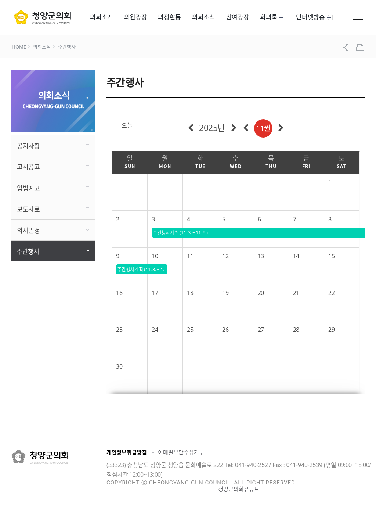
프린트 (361, 47)
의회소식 (41, 47)
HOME (16, 47)
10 (155, 256)
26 (225, 330)
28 (296, 330)
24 (155, 330)
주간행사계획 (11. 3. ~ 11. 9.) (142, 269)
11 (190, 256)
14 (296, 256)
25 (190, 330)
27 (261, 330)
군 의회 (42, 16)
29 (331, 330)
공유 (346, 47)
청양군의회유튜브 (238, 489)
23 (119, 330)
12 (225, 256)
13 (261, 256)
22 (331, 293)
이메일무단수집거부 (181, 452)
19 (225, 293)
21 (296, 293)
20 (261, 293)
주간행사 (66, 47)
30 (119, 366)
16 (119, 293)
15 (331, 256)
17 (155, 293)
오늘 (127, 125)
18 (190, 293)
